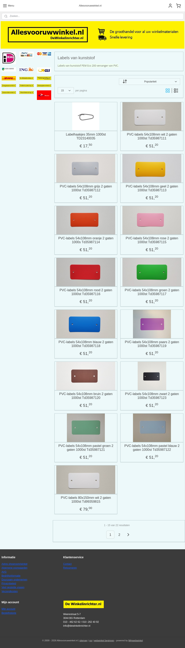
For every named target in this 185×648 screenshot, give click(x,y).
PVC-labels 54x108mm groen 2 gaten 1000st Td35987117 (152, 292)
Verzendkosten (10, 591)
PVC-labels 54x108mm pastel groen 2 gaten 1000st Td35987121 (85, 447)
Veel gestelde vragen (13, 587)
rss (90, 640)
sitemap (83, 640)
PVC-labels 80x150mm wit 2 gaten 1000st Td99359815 (86, 499)
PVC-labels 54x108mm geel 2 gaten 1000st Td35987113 (152, 188)
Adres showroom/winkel (15, 564)
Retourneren (70, 567)
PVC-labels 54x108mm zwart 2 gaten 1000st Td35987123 (152, 396)
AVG (4, 571)
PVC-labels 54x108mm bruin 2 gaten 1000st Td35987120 (85, 396)
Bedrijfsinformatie (11, 575)
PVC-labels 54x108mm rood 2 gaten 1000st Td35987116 (86, 292)
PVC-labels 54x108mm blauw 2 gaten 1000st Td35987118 (86, 344)
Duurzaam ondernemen (14, 579)
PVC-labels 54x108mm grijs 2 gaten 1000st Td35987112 (86, 188)
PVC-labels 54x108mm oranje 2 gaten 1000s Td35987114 (85, 240)
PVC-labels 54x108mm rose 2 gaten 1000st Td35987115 (152, 240)
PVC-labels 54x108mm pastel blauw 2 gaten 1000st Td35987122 (151, 447)
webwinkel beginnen (104, 640)
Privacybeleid (9, 583)
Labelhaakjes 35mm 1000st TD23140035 (86, 136)
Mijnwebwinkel (135, 640)
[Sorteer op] (149, 82)
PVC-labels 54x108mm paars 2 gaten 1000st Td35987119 (152, 344)
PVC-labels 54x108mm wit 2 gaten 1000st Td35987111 (152, 136)
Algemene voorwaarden (15, 567)
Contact (67, 564)
